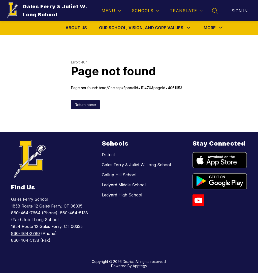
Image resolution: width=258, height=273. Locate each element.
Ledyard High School (122, 194)
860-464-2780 (25, 233)
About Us (76, 27)
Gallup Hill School (119, 174)
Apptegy (140, 266)
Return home (85, 105)
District (108, 154)
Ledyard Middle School (124, 184)
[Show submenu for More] (210, 28)
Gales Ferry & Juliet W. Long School (136, 164)
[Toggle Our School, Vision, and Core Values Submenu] (188, 27)
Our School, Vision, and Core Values (141, 27)
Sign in (240, 10)
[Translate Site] (186, 11)
